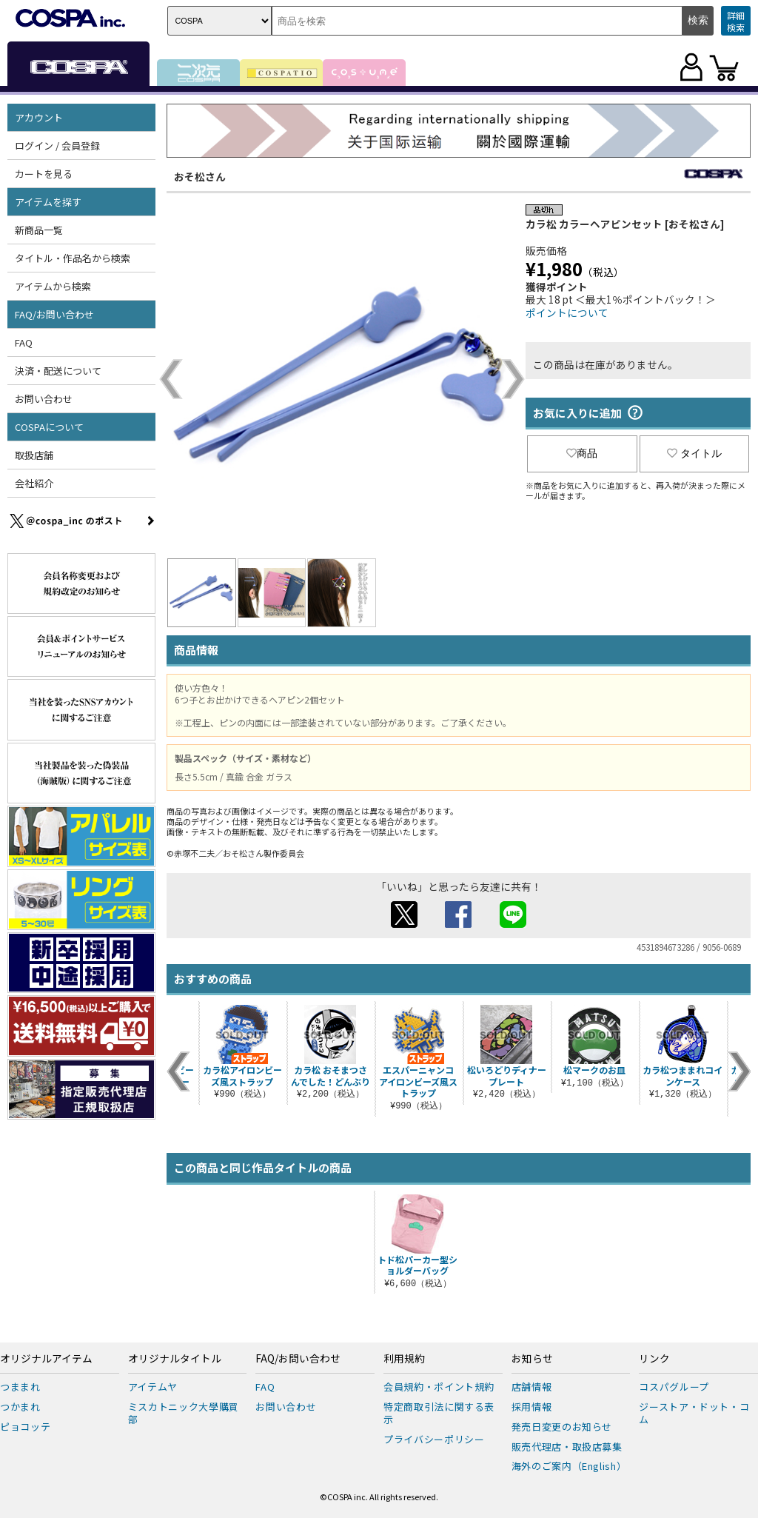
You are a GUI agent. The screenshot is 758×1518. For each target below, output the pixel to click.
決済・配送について (58, 371)
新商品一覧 (39, 230)
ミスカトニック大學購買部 (183, 1413)
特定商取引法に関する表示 (438, 1413)
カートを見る (44, 174)
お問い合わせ (44, 399)
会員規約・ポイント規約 (438, 1387)
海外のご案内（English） (569, 1466)
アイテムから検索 (53, 286)
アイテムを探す (48, 202)
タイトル (694, 453)
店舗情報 (532, 1387)
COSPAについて (49, 427)
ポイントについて (567, 312)
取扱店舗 (34, 455)
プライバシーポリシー (434, 1439)
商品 (581, 453)
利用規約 (404, 1358)
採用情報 (532, 1407)
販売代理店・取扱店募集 (567, 1447)
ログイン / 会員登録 (57, 145)
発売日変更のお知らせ (562, 1427)
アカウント (39, 117)
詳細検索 (736, 21)
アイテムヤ (153, 1387)
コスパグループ (674, 1387)
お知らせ (532, 1358)
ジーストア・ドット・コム (694, 1413)
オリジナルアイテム (46, 1358)
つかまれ (20, 1407)
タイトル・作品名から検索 (72, 258)
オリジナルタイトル (174, 1358)
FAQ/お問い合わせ (54, 314)
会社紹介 (34, 483)
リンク (654, 1358)
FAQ (24, 342)
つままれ (20, 1387)
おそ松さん (200, 176)
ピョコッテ (25, 1427)
